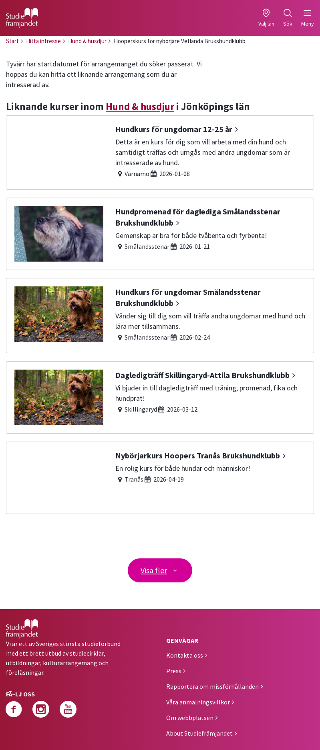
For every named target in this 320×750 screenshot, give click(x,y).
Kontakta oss (184, 655)
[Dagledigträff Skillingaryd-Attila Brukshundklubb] (160, 397)
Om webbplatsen (189, 718)
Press (173, 671)
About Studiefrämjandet (199, 733)
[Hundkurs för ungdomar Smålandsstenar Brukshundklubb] (160, 315)
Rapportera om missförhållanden (212, 686)
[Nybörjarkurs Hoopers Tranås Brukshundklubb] (160, 478)
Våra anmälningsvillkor (198, 702)
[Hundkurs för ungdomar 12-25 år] (160, 152)
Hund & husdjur (140, 106)
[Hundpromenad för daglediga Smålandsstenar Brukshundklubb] (160, 234)
